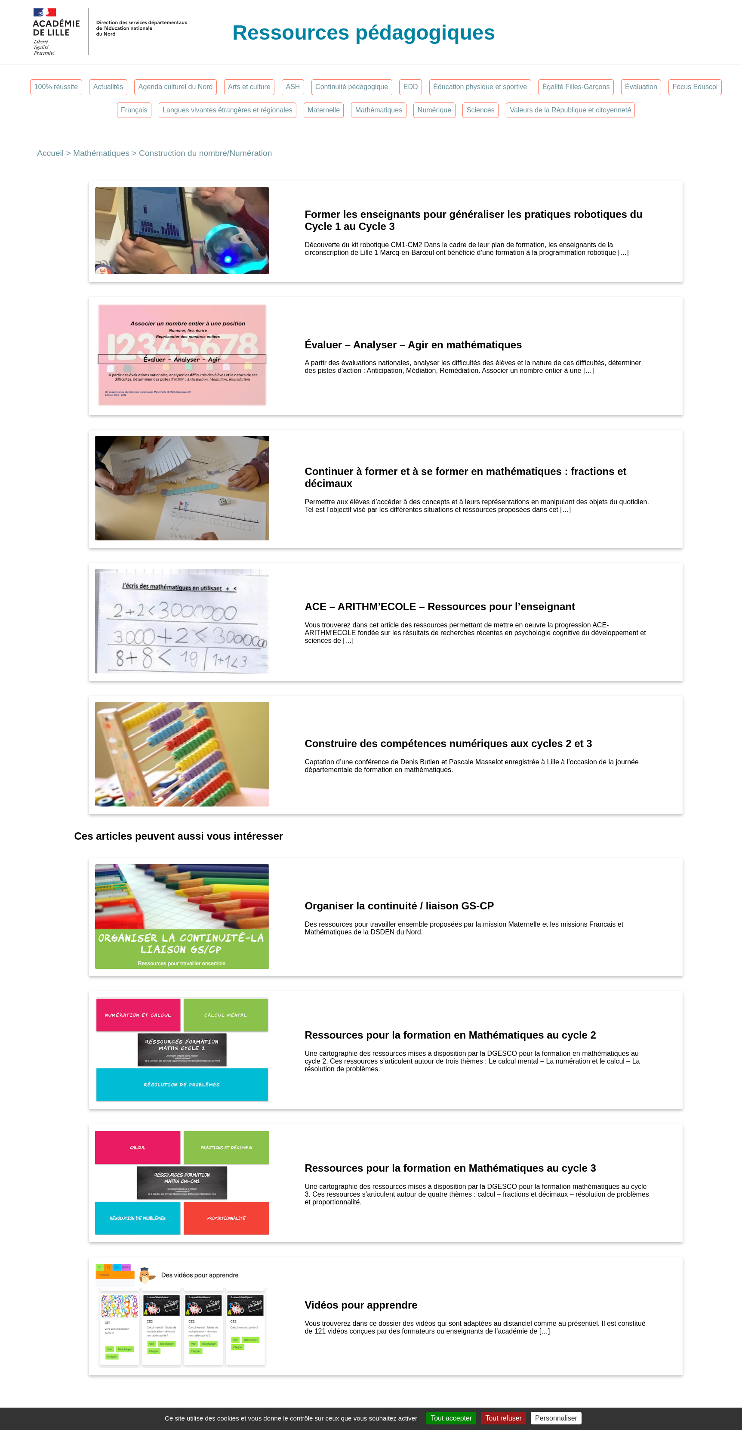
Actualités (108, 86)
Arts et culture (249, 86)
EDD (410, 86)
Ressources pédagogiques (363, 32)
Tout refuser (503, 1418)
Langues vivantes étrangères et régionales (227, 110)
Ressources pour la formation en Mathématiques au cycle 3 (452, 1168)
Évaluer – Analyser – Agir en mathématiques (413, 345)
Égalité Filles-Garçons (576, 86)
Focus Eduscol (694, 86)
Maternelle (324, 110)
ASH (293, 86)
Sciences (481, 110)
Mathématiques (378, 110)
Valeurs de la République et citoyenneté (570, 110)
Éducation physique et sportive (480, 86)
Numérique (434, 110)
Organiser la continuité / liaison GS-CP (399, 906)
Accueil (50, 153)
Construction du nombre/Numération (205, 153)
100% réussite (56, 86)
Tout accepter (451, 1418)
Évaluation (641, 86)
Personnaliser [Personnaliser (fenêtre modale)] (556, 1418)
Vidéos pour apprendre (361, 1305)
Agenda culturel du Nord (176, 86)
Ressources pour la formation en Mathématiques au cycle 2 (450, 1035)
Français (134, 110)
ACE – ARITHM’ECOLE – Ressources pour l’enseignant (440, 606)
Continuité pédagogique (351, 86)
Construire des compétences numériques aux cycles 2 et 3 (448, 743)
